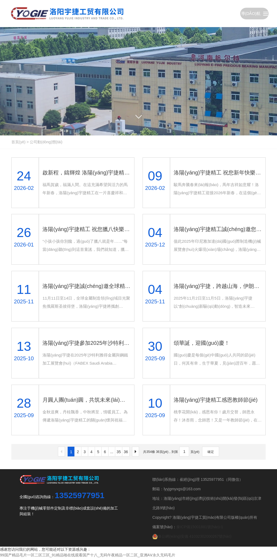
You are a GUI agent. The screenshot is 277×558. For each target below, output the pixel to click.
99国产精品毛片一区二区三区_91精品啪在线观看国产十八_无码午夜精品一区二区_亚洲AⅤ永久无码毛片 (87, 555)
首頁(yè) (18, 142)
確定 (210, 452)
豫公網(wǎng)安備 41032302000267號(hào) (192, 536)
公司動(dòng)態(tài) (46, 142)
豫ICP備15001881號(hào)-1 (199, 527)
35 (119, 452)
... (111, 452)
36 (126, 452)
